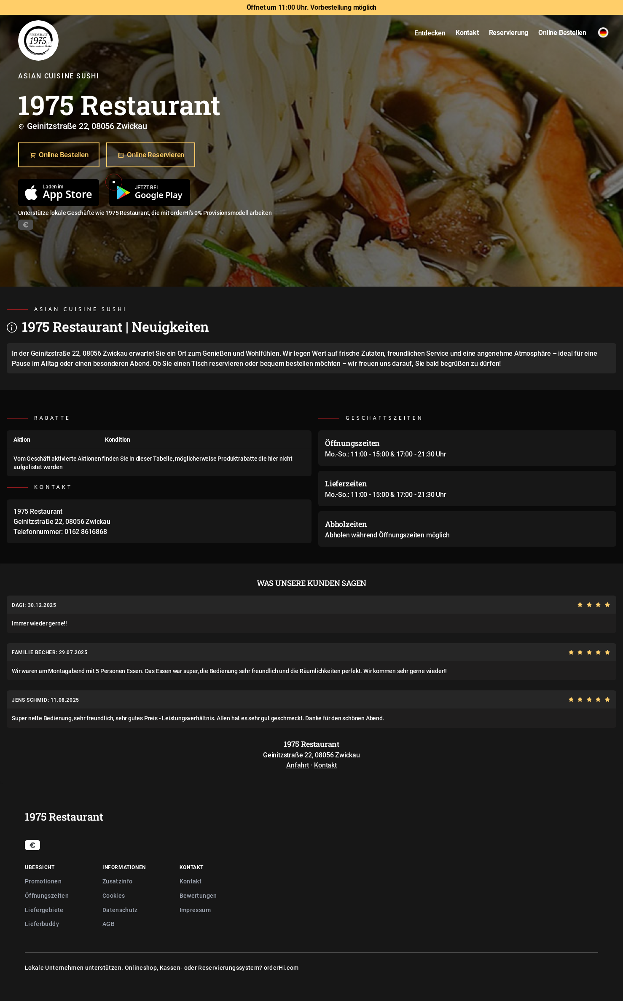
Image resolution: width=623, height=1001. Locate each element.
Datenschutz (120, 910)
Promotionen (43, 881)
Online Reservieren (150, 155)
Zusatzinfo (117, 881)
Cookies (113, 895)
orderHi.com (281, 967)
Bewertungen (198, 895)
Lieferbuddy (42, 924)
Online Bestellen (59, 155)
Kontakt (325, 765)
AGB (108, 924)
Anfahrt (297, 765)
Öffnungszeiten (47, 895)
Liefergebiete (44, 910)
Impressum (195, 910)
